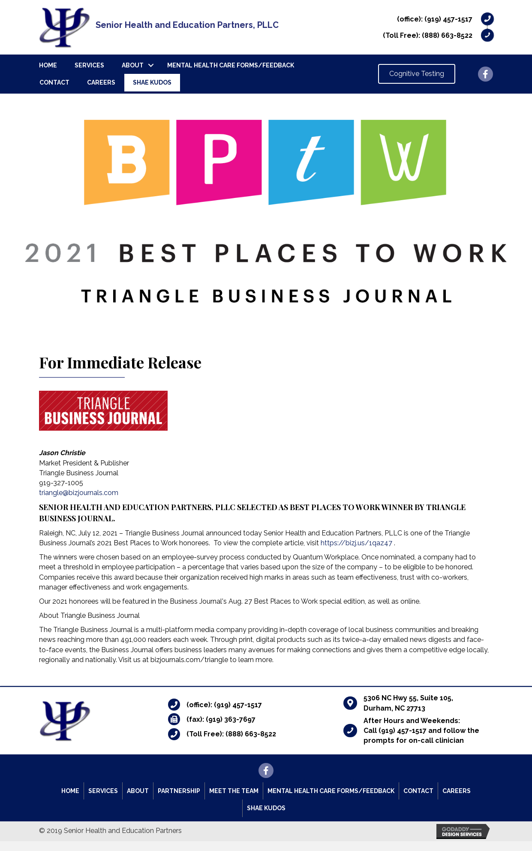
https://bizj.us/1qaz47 (356, 543)
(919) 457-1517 (448, 19)
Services (89, 65)
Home (48, 65)
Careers (101, 82)
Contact (54, 82)
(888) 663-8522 (447, 35)
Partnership (179, 790)
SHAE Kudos (152, 82)
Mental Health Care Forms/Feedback (230, 65)
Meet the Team (233, 790)
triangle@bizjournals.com (78, 493)
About (133, 65)
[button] (416, 74)
